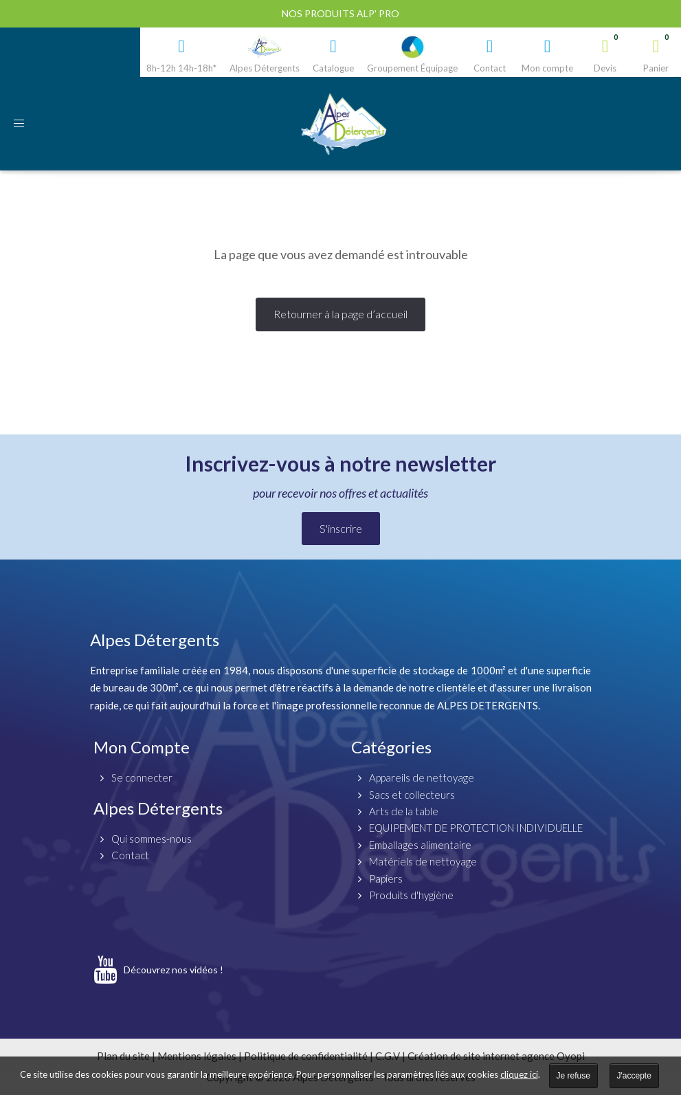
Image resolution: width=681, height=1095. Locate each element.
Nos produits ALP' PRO (340, 13)
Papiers (386, 878)
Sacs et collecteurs (412, 794)
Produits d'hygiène (411, 895)
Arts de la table (403, 811)
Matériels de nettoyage (423, 861)
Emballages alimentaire (420, 845)
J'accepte (634, 1076)
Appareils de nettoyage (421, 777)
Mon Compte (141, 747)
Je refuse (573, 1076)
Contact (130, 855)
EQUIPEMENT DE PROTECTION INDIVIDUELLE (476, 827)
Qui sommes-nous (151, 838)
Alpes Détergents (158, 808)
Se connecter (141, 777)
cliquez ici (519, 1074)
